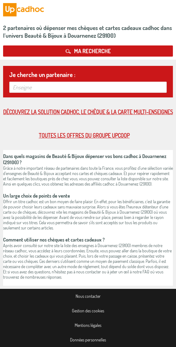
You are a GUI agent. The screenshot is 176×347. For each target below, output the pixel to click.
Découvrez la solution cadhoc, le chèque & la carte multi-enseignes (88, 112)
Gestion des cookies (88, 310)
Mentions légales (88, 325)
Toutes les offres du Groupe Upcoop (84, 135)
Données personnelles (88, 339)
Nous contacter (88, 296)
